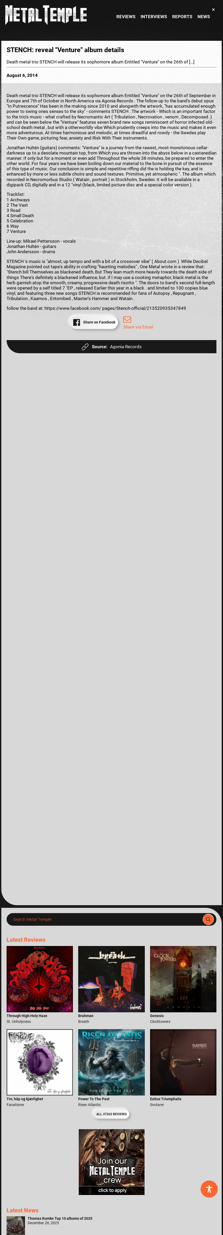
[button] (213, 9)
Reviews (125, 16)
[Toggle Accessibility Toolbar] (209, 1189)
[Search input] (106, 919)
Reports (182, 16)
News (203, 16)
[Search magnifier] (208, 919)
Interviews (154, 16)
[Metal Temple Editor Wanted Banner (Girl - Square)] (112, 1193)
